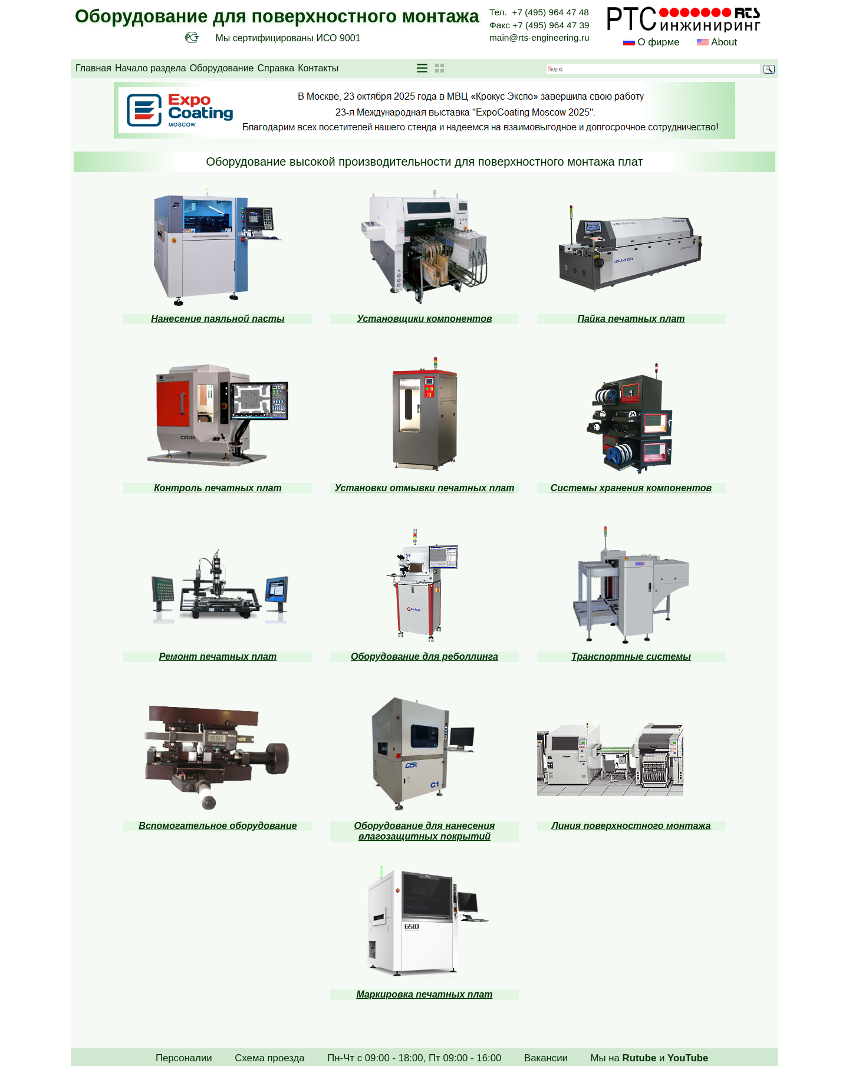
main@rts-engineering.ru (539, 37)
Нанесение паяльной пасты (217, 319)
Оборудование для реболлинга (424, 657)
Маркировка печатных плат (424, 994)
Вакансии (546, 1058)
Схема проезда (269, 1058)
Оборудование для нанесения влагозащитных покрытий (424, 831)
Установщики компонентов (424, 319)
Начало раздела (150, 68)
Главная (93, 68)
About (723, 42)
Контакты (318, 68)
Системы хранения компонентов (631, 488)
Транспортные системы (631, 657)
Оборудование (222, 68)
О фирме (658, 42)
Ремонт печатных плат (218, 657)
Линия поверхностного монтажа (631, 826)
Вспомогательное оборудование (218, 826)
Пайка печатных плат (631, 319)
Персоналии (184, 1058)
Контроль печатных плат (218, 488)
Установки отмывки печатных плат (424, 488)
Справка (275, 68)
